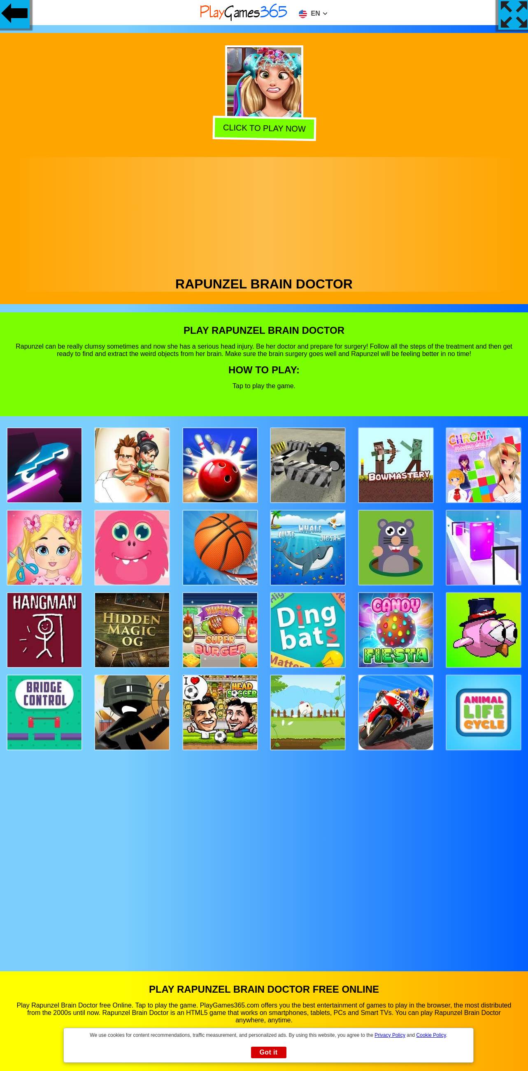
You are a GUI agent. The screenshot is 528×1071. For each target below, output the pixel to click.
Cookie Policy (431, 1035)
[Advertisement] (264, 214)
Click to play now (262, 128)
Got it (268, 1052)
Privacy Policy (389, 1035)
